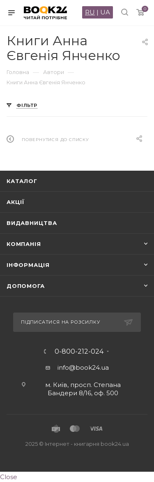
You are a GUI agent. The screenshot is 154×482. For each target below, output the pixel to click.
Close (8, 477)
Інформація (28, 265)
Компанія (24, 244)
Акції (16, 202)
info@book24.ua (83, 367)
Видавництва (32, 223)
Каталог (22, 181)
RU (90, 12)
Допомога (25, 286)
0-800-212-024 (79, 351)
